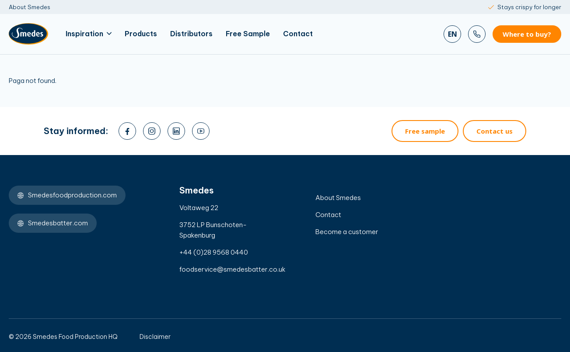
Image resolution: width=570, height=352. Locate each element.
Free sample (425, 131)
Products (141, 33)
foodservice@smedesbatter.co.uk (227, 269)
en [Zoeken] (452, 34)
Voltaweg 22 (198, 208)
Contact (298, 33)
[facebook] (127, 131)
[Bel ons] (477, 34)
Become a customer (346, 232)
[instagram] (152, 131)
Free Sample (248, 33)
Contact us (494, 131)
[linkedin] (176, 131)
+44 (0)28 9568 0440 (213, 252)
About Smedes (29, 6)
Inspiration (89, 33)
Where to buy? (527, 34)
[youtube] (201, 131)
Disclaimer (155, 337)
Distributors (191, 33)
